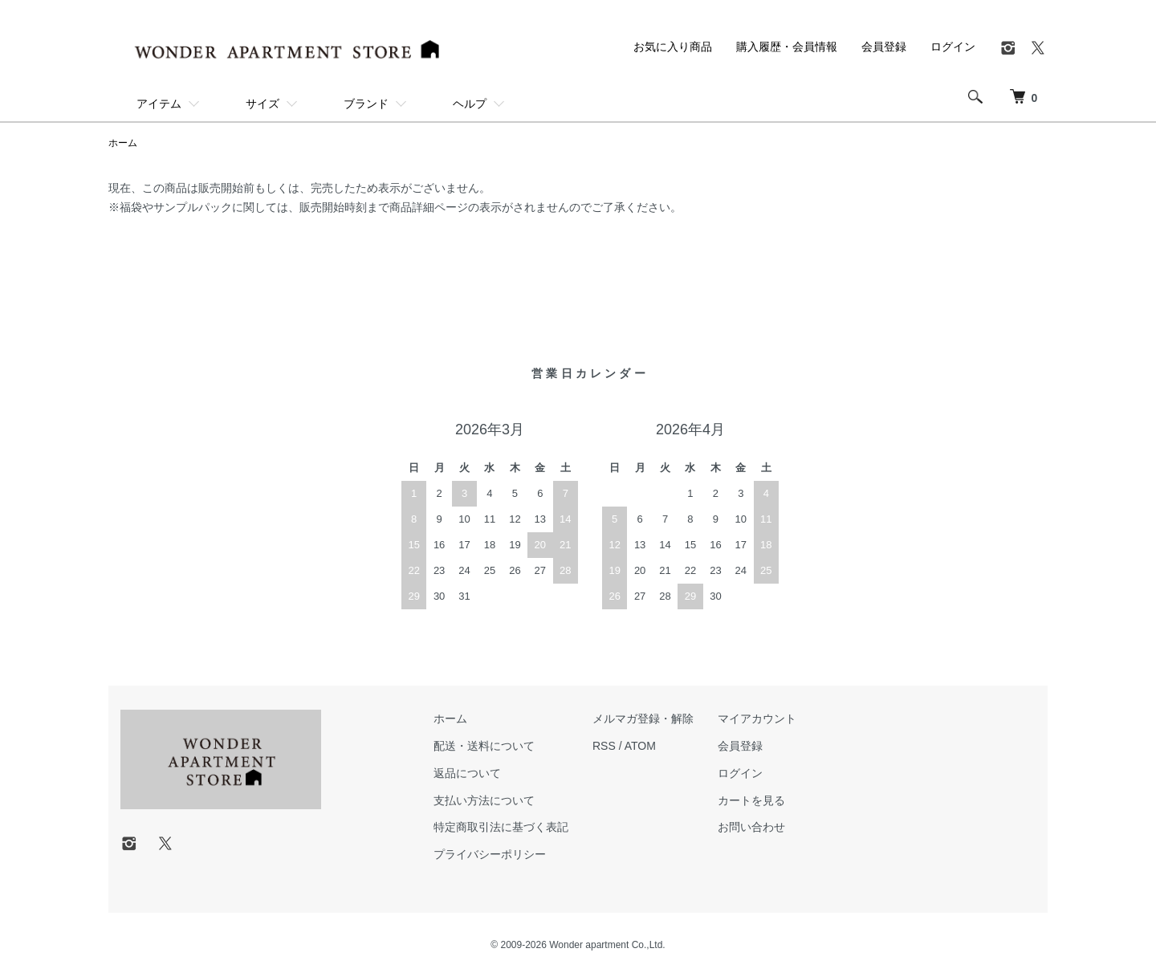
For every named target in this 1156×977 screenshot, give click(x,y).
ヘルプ (469, 103)
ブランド (366, 103)
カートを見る (751, 800)
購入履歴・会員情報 (786, 46)
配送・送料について (484, 745)
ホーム (122, 143)
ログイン (952, 46)
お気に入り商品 (672, 46)
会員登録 (883, 46)
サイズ (262, 103)
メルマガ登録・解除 (643, 718)
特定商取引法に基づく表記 (501, 826)
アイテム (158, 103)
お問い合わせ (751, 826)
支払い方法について (484, 800)
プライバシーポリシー (490, 854)
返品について (467, 773)
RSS (604, 745)
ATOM (640, 745)
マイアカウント (757, 718)
